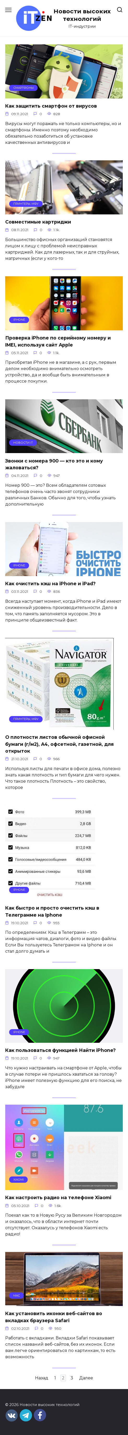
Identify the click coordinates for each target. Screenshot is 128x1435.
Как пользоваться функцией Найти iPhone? (60, 1050)
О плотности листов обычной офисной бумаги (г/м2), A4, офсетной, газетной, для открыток (59, 744)
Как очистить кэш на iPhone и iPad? (50, 583)
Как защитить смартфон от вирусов (51, 106)
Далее (86, 1377)
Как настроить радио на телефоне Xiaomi (58, 1197)
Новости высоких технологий (82, 15)
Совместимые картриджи (38, 222)
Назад (41, 1377)
